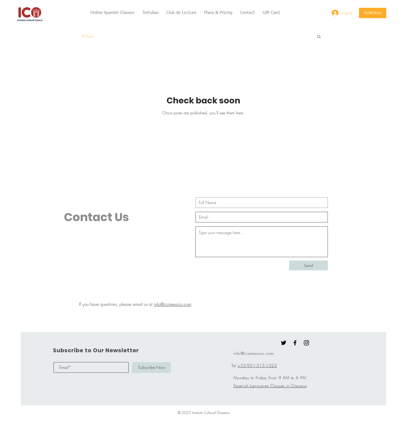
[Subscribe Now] (151, 367)
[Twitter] (283, 342)
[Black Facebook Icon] (295, 342)
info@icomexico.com (172, 304)
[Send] (308, 265)
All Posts (87, 36)
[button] (318, 37)
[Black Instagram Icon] (306, 342)
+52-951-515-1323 (257, 365)
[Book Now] (372, 13)
